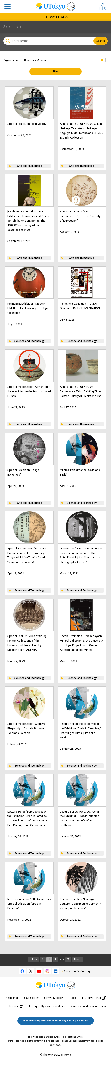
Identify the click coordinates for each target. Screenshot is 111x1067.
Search (100, 40)
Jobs (74, 998)
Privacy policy (54, 998)
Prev (34, 959)
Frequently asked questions (48, 1006)
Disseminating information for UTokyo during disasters (55, 1020)
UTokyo (55, 17)
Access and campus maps (89, 1006)
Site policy (32, 998)
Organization (11, 60)
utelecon (15, 1006)
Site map (13, 998)
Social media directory (77, 971)
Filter (56, 71)
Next (77, 959)
